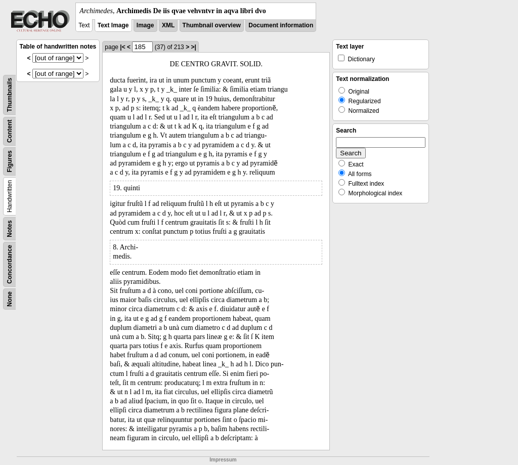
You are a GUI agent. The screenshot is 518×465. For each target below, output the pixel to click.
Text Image (113, 25)
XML (168, 25)
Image (145, 25)
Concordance (9, 264)
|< (122, 47)
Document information (280, 25)
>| (193, 47)
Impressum (222, 459)
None (9, 299)
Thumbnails (9, 95)
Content (9, 131)
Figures (9, 161)
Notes (9, 228)
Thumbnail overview (212, 25)
